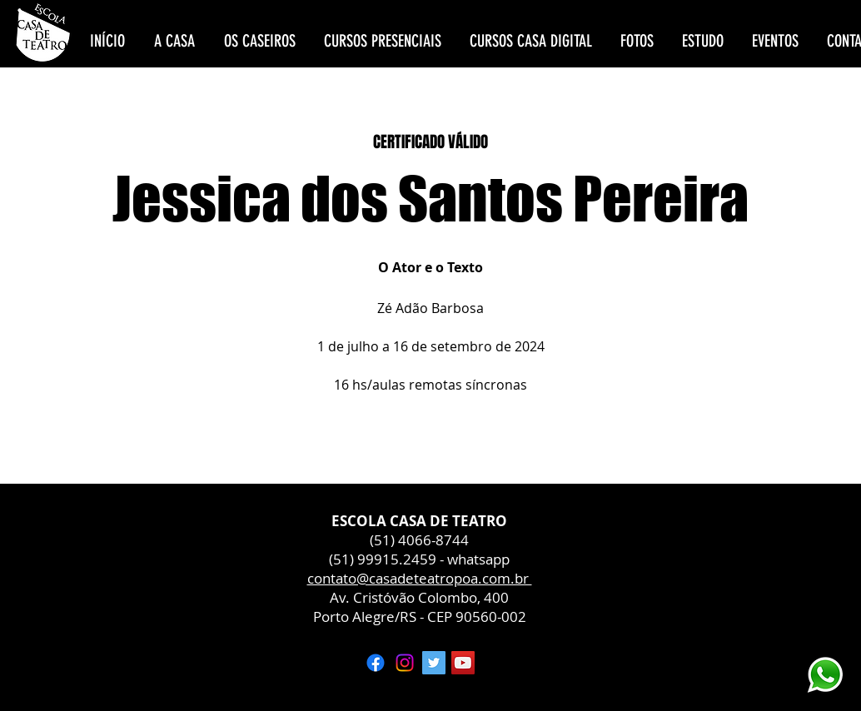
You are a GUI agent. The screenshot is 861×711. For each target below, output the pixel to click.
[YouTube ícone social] (463, 662)
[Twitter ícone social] (433, 662)
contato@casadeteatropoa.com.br (419, 578)
